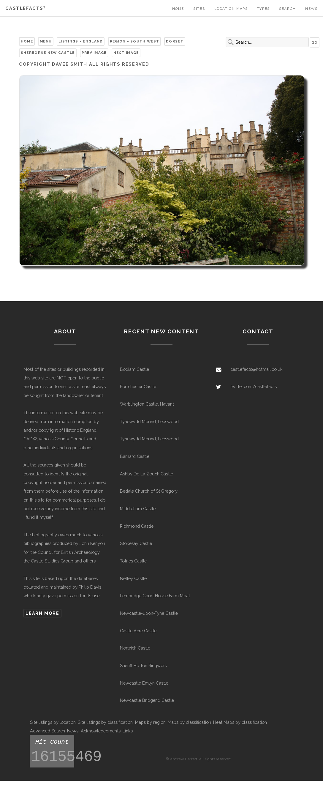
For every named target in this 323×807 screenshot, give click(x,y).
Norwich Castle (135, 647)
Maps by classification (189, 722)
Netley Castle (133, 578)
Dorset (174, 41)
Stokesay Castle (136, 543)
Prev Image (94, 53)
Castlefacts (25, 8)
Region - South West (134, 41)
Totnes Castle (133, 560)
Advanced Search (47, 730)
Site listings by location (53, 722)
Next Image (126, 53)
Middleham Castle (138, 508)
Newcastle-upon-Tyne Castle (149, 613)
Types (263, 9)
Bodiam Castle (134, 369)
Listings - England (80, 41)
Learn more (42, 613)
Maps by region (150, 722)
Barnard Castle (134, 456)
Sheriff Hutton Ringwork (143, 665)
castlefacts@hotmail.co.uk (256, 369)
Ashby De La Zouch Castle (146, 473)
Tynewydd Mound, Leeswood (149, 421)
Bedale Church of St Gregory (149, 491)
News (311, 9)
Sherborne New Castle (48, 53)
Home (178, 9)
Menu (46, 41)
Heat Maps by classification (240, 722)
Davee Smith (69, 64)
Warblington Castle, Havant (147, 403)
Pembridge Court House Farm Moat (155, 595)
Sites (199, 9)
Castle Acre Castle (138, 630)
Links (128, 730)
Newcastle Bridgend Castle (147, 700)
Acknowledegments (101, 730)
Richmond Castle (136, 526)
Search (287, 9)
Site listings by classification (105, 722)
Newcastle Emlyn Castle (144, 682)
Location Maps (231, 9)
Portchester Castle (138, 386)
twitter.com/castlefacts (253, 386)
